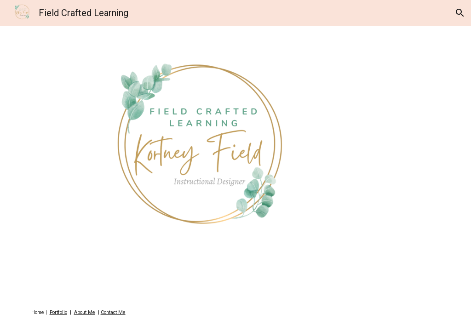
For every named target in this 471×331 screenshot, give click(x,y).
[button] (460, 13)
